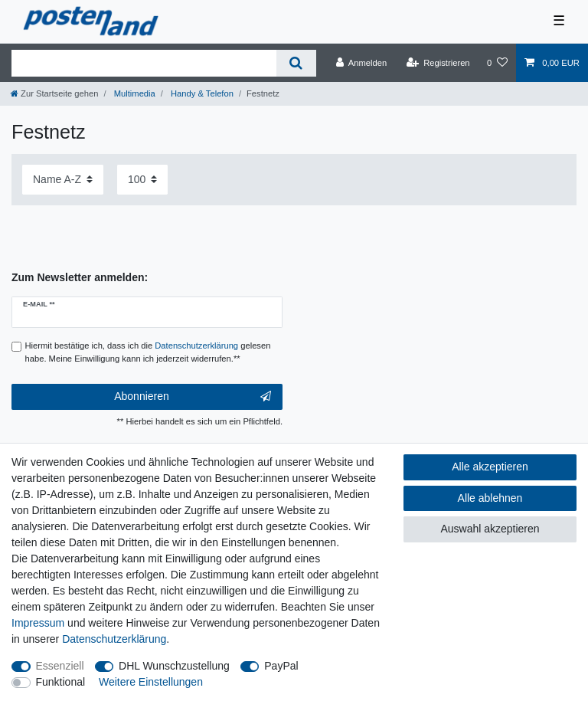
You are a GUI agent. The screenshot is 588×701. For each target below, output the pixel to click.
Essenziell (60, 666)
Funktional (61, 682)
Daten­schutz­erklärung (114, 639)
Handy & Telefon (201, 93)
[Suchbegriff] (143, 63)
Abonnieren (192, 397)
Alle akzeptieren (490, 466)
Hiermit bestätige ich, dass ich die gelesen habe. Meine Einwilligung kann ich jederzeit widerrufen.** (148, 352)
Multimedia (133, 93)
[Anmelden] (362, 63)
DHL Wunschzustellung (174, 666)
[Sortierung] (62, 180)
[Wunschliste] (497, 63)
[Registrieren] (437, 63)
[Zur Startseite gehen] (54, 93)
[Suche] (295, 63)
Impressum (37, 623)
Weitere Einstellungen (151, 682)
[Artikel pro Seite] (142, 180)
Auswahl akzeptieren (489, 528)
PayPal (281, 666)
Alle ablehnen (490, 498)
